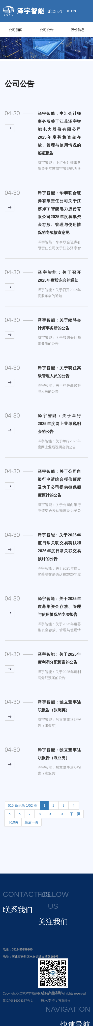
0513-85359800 (22, 949)
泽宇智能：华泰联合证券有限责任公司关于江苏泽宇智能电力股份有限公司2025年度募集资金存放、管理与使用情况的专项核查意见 (59, 213)
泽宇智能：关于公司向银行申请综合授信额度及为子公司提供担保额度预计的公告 (59, 483)
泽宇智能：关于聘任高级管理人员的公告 (59, 372)
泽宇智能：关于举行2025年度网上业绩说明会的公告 (59, 424)
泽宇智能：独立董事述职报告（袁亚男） (59, 754)
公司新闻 (16, 30)
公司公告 (47, 30)
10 (61, 814)
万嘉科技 (64, 1000)
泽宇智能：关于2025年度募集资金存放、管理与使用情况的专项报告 (59, 607)
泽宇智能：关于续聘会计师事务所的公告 (59, 324)
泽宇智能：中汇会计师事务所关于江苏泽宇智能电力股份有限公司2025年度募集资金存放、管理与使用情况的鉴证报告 (59, 133)
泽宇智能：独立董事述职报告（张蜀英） (59, 706)
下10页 (13, 822)
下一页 (75, 814)
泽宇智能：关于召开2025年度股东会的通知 (59, 276)
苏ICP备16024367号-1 (17, 1000)
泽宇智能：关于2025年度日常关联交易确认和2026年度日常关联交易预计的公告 (59, 547)
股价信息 (78, 30)
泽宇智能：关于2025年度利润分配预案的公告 (59, 658)
